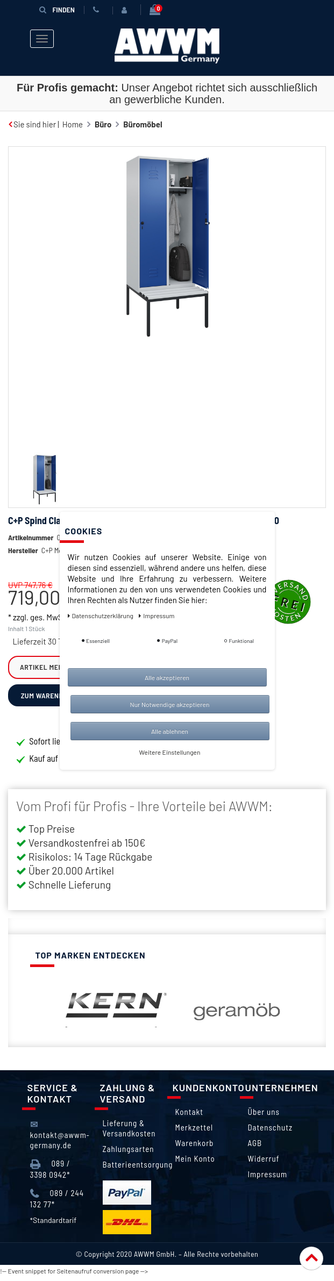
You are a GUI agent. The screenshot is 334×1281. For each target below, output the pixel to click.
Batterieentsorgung (138, 1168)
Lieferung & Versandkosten (129, 1132)
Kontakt (189, 1116)
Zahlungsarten (128, 1153)
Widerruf (264, 1163)
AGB (255, 1147)
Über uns (264, 1116)
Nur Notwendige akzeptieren (170, 704)
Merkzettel (194, 1131)
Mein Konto (195, 1163)
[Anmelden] (126, 10)
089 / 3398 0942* (50, 1173)
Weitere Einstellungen (170, 752)
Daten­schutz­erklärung (101, 615)
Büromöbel (142, 124)
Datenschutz (270, 1131)
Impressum (268, 1178)
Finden (57, 9)
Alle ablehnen (169, 731)
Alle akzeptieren (167, 677)
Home (72, 124)
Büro (103, 124)
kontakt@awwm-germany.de (60, 1138)
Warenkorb (194, 1147)
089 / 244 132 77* (57, 1202)
